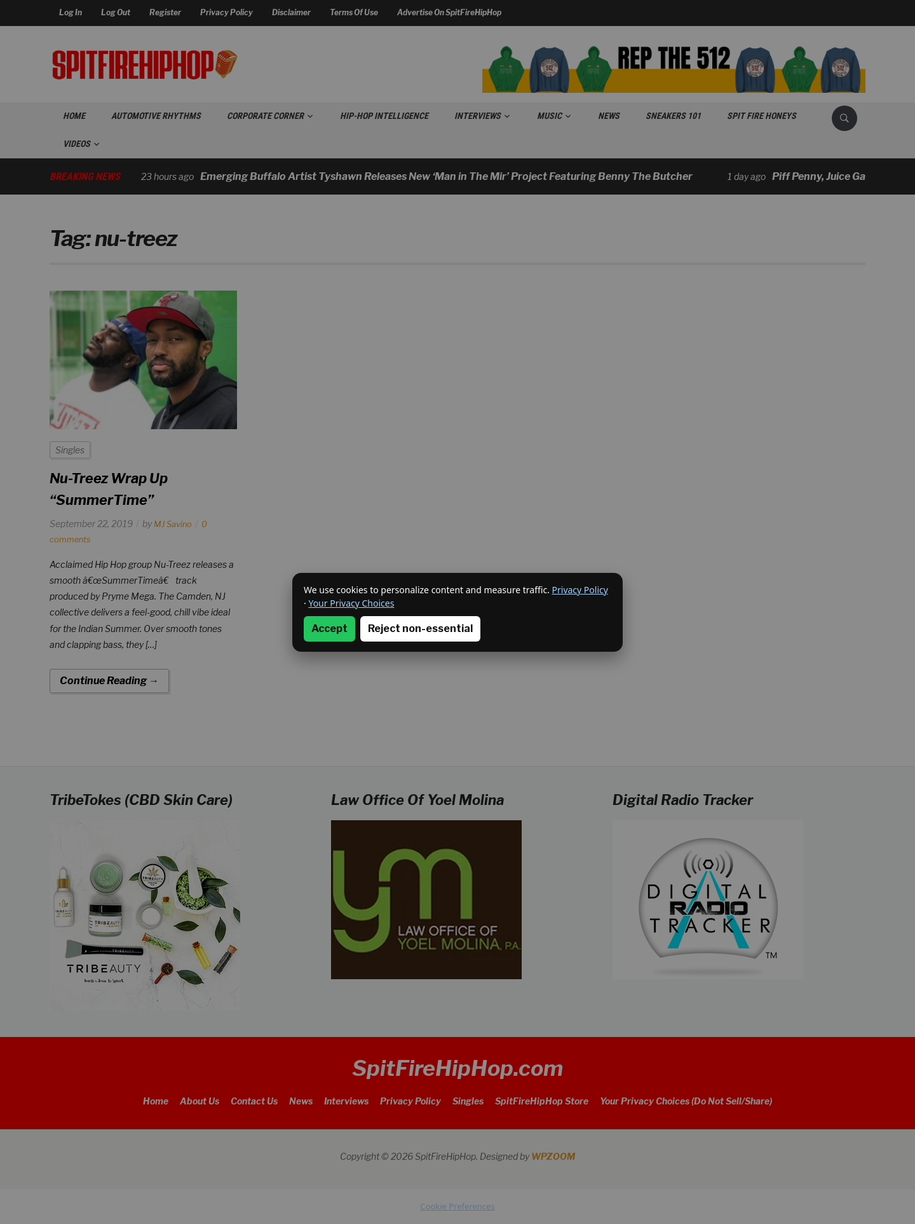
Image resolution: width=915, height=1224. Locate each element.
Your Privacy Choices (351, 603)
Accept (329, 628)
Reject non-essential (420, 628)
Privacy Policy (580, 590)
